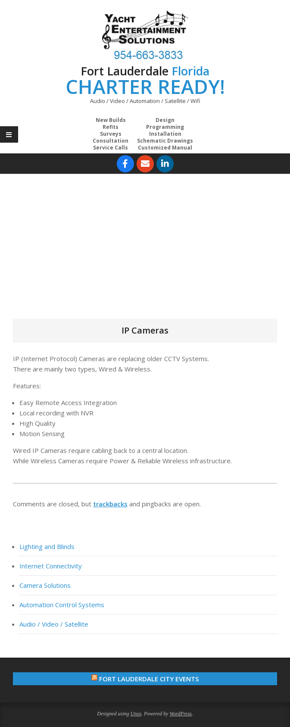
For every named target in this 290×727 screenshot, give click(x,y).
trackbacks (110, 503)
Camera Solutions (45, 585)
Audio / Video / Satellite (53, 624)
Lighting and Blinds (47, 546)
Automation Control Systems (61, 604)
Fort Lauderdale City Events (149, 678)
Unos (136, 714)
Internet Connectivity (50, 566)
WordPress (180, 714)
